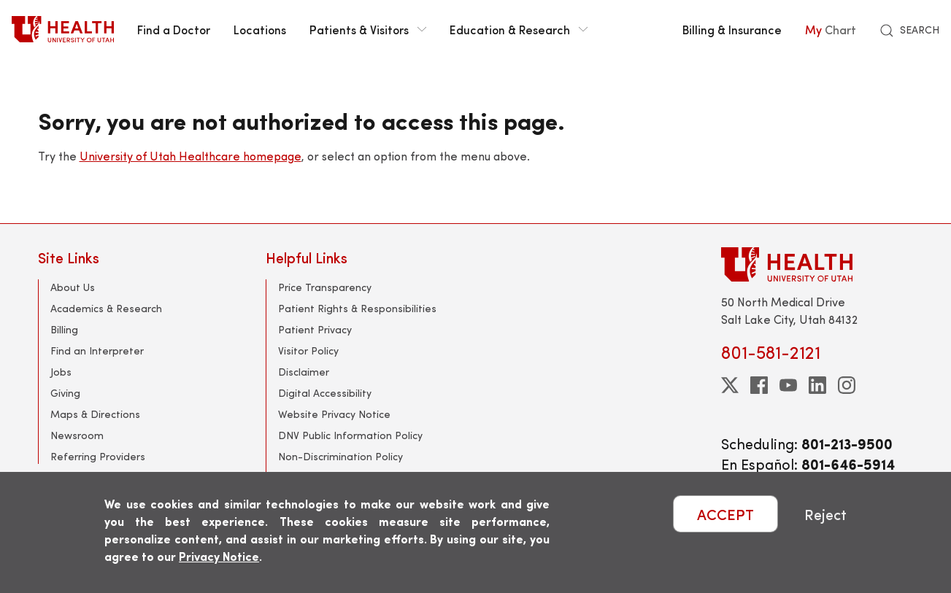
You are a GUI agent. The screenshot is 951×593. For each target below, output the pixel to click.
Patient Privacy (315, 329)
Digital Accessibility (324, 393)
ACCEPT (725, 514)
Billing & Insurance (732, 29)
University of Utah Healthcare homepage (190, 155)
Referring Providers (97, 456)
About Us (72, 287)
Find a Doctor (173, 29)
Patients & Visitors (367, 29)
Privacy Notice (219, 556)
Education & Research (519, 29)
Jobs (61, 372)
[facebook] (759, 385)
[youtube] (788, 385)
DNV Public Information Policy (350, 435)
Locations (260, 29)
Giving (65, 393)
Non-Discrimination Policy (340, 456)
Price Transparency (324, 287)
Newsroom (77, 435)
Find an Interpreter (97, 350)
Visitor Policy (308, 350)
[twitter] (730, 385)
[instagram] (846, 385)
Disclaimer (303, 372)
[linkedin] (817, 385)
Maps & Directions (95, 414)
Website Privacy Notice (334, 414)
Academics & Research (106, 308)
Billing (64, 329)
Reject (825, 514)
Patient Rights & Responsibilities (357, 308)
